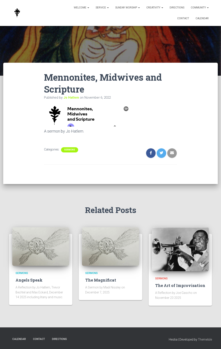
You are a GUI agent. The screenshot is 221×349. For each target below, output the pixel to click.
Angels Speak (29, 280)
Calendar (202, 18)
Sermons (69, 150)
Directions (177, 7)
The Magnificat (100, 280)
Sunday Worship (127, 7)
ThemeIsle (205, 339)
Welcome (81, 7)
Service (102, 7)
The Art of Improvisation (180, 285)
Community (200, 7)
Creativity (154, 7)
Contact (183, 18)
